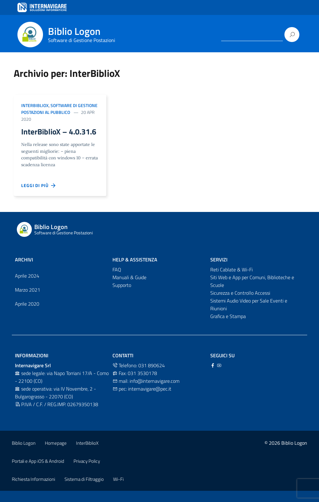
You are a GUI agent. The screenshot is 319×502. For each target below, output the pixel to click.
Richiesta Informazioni (33, 490)
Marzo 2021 (27, 300)
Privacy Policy (87, 472)
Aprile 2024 (27, 286)
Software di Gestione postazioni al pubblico (59, 108)
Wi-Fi (118, 490)
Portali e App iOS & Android (38, 472)
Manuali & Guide (129, 288)
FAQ (116, 280)
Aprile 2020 (27, 314)
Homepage (56, 453)
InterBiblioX (35, 105)
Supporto (121, 296)
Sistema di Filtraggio (84, 490)
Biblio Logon (24, 453)
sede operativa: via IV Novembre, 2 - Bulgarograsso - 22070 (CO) (55, 403)
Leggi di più (38, 196)
